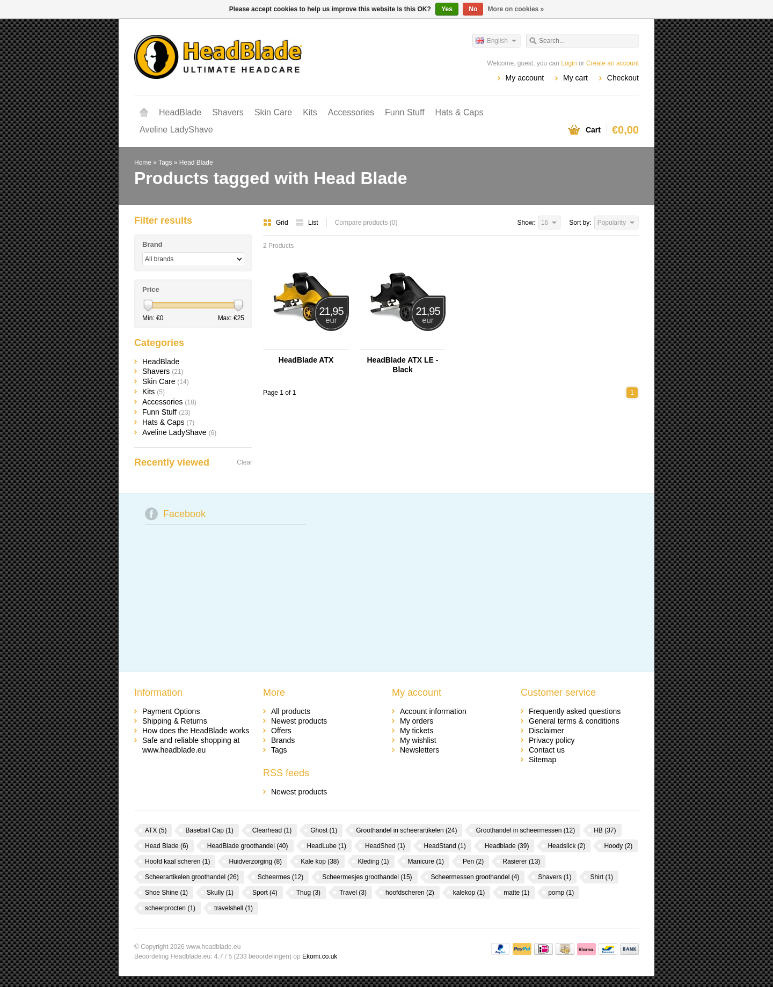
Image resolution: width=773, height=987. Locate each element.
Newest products (299, 721)
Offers (281, 730)
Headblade (507, 846)
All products (290, 711)
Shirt (601, 877)
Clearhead (271, 830)
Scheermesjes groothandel (367, 877)
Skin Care (273, 112)
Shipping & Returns (174, 721)
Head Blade (196, 162)
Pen (473, 861)
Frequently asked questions (575, 711)
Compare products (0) (366, 222)
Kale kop (320, 861)
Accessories (351, 112)
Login (569, 63)
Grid (276, 222)
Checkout (623, 77)
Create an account (612, 63)
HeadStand (445, 846)
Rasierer (521, 861)
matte (516, 892)
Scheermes (280, 877)
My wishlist (418, 740)
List (306, 222)
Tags (165, 162)
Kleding (373, 861)
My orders (416, 721)
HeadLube (326, 846)
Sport (265, 892)
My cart (575, 77)
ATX (155, 830)
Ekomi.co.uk (319, 956)
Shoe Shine (166, 892)
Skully (220, 892)
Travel (353, 892)
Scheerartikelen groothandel (192, 877)
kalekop (469, 892)
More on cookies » (516, 9)
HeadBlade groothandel (247, 846)
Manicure (426, 861)
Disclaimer (546, 730)
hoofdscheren (409, 892)
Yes (447, 9)
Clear (244, 462)
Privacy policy (552, 740)
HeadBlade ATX (306, 360)
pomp (561, 892)
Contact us (547, 750)
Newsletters (419, 750)
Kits (310, 112)
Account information (433, 711)
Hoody (618, 846)
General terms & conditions (574, 721)
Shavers (228, 112)
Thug (308, 892)
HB (605, 830)
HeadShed (385, 846)
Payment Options (171, 711)
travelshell (233, 908)
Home (144, 112)
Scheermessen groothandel (475, 877)
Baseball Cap (209, 830)
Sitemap (542, 759)
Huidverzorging (255, 861)
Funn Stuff (405, 112)
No (473, 9)
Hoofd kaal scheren (177, 861)
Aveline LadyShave (176, 129)
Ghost (323, 830)
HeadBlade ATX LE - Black (402, 365)
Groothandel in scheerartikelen (406, 830)
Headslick (566, 846)
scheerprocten (170, 908)
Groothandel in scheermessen (525, 830)
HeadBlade (180, 112)
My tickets (416, 730)
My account (525, 77)
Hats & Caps (459, 112)
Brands (283, 740)
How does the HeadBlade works (195, 730)
